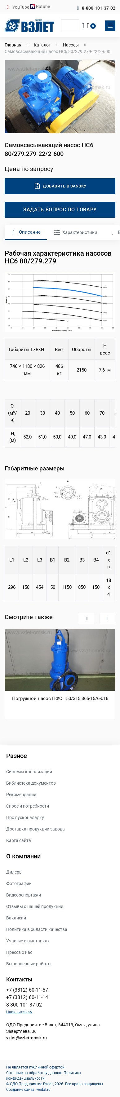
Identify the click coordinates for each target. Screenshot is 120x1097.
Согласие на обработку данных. (34, 1073)
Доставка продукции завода (35, 828)
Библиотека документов (31, 783)
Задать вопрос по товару (60, 210)
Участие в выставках (28, 940)
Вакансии (16, 917)
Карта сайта (18, 840)
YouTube (21, 7)
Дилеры (14, 872)
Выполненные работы (28, 963)
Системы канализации (29, 771)
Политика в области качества (36, 929)
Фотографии (19, 883)
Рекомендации (21, 794)
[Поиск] (70, 25)
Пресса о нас (19, 952)
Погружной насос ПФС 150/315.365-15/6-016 (60, 698)
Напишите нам (19, 1012)
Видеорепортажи (23, 894)
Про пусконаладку (25, 817)
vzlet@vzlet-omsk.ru (26, 1037)
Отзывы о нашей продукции (34, 906)
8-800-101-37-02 (98, 8)
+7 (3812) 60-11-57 (27, 990)
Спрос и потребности (27, 806)
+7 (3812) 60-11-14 (27, 997)
